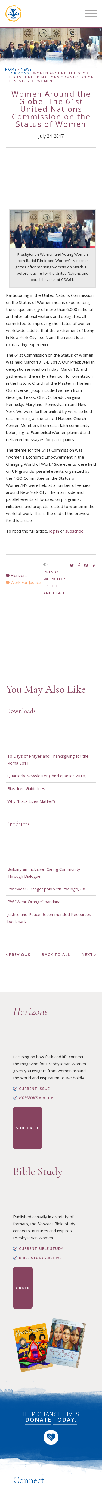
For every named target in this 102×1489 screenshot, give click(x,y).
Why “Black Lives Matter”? (31, 801)
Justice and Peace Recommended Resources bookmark (49, 918)
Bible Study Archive (40, 1258)
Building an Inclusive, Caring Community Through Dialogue (43, 872)
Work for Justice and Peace (54, 586)
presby (50, 571)
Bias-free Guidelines (26, 788)
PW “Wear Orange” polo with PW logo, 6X (46, 889)
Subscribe (27, 1127)
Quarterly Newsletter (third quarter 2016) (46, 775)
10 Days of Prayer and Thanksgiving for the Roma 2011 (48, 759)
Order (23, 1287)
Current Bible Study (41, 1248)
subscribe (74, 531)
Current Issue (34, 1088)
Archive (37, 1098)
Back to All (56, 954)
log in (54, 531)
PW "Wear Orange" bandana (33, 901)
